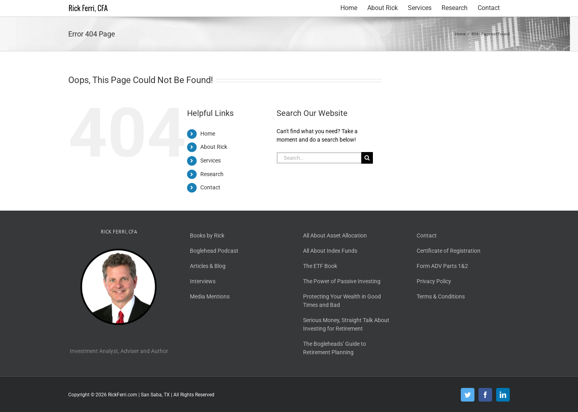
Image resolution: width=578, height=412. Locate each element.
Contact (210, 187)
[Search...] (319, 158)
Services (210, 160)
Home (207, 133)
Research (212, 174)
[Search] (367, 158)
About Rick (213, 147)
